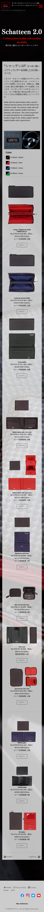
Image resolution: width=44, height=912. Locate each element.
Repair (6, 890)
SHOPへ (22, 245)
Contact (32, 887)
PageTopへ (34, 857)
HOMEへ (8, 857)
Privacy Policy (19, 887)
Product (10, 10)
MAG (13, 890)
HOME (3, 10)
